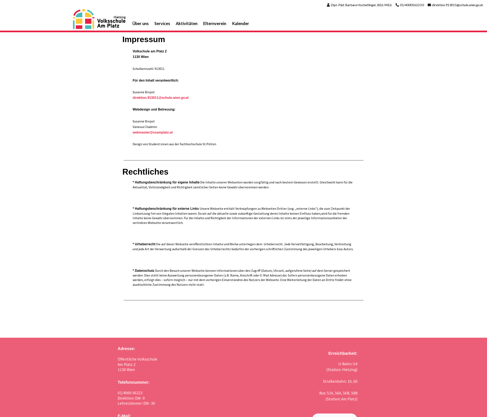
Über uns (140, 23)
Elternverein (214, 23)
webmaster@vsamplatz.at (153, 132)
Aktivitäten (187, 23)
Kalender (240, 23)
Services (162, 23)
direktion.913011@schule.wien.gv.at (457, 5)
